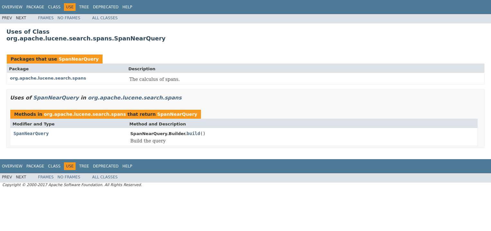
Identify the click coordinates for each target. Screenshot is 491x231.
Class (54, 7)
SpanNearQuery (78, 59)
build (193, 133)
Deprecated (106, 7)
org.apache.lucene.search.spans (48, 78)
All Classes (105, 18)
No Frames (69, 18)
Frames (46, 18)
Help (127, 7)
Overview (12, 7)
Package (35, 7)
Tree (84, 7)
